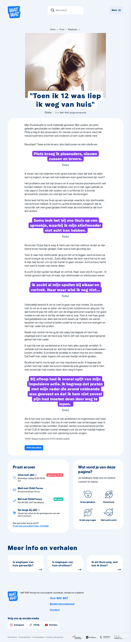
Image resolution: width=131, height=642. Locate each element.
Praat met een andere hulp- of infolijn (31, 526)
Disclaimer (12, 637)
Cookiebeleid (38, 637)
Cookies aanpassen (54, 637)
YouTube (51, 625)
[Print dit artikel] (34, 447)
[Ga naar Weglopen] (72, 29)
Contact (55, 609)
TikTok (34, 625)
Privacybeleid (24, 637)
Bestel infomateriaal (62, 604)
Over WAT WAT (59, 598)
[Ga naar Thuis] (61, 29)
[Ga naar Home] (53, 29)
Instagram (17, 625)
